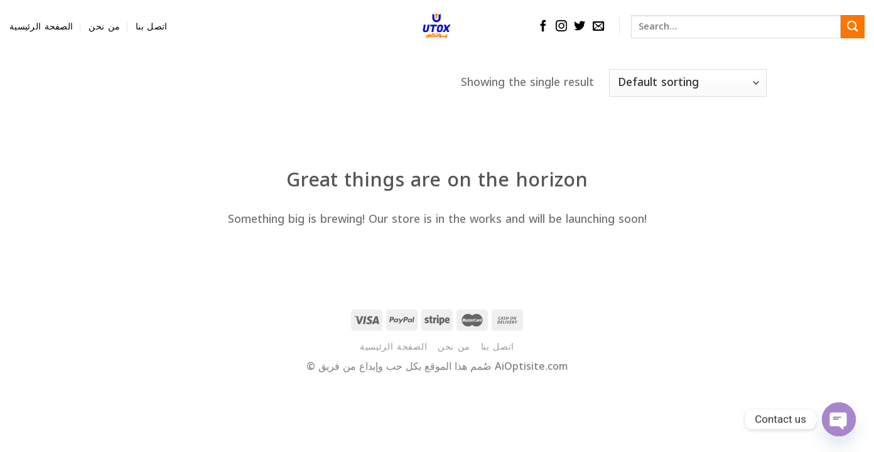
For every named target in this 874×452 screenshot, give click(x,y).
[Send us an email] (598, 26)
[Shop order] (688, 83)
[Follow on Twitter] (579, 26)
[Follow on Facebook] (543, 26)
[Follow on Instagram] (561, 26)
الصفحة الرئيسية (41, 26)
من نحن (104, 26)
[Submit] (853, 26)
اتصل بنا (151, 26)
